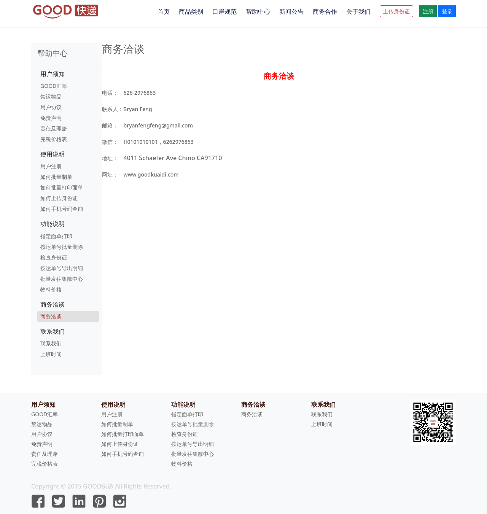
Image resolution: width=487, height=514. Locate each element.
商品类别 (191, 11)
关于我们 (358, 11)
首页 (164, 11)
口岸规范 (224, 11)
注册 (428, 11)
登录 (447, 11)
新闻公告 (291, 11)
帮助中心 (258, 11)
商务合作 (325, 11)
